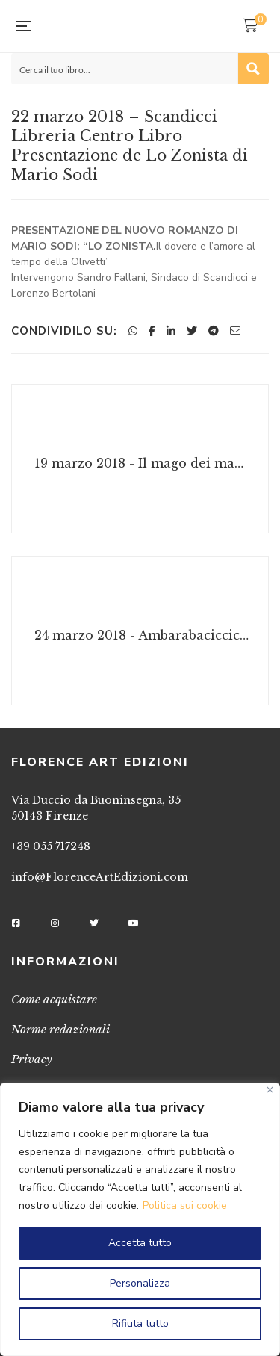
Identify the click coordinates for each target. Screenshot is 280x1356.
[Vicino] (270, 1089)
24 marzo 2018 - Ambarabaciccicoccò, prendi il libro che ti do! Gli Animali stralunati (141, 635)
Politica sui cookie (185, 1205)
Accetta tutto (140, 1243)
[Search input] (125, 68)
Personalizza (140, 1283)
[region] (140, 1219)
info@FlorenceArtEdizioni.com (99, 877)
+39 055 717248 (50, 846)
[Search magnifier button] (253, 68)
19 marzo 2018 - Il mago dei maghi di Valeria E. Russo (141, 463)
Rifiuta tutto (140, 1323)
